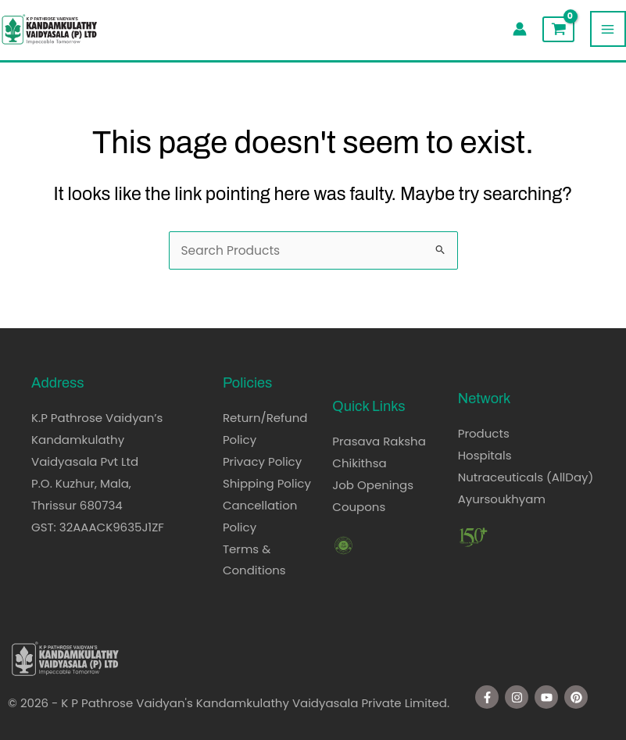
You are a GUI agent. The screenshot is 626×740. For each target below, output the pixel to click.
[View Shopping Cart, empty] (558, 29)
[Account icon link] (520, 29)
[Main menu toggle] (608, 29)
